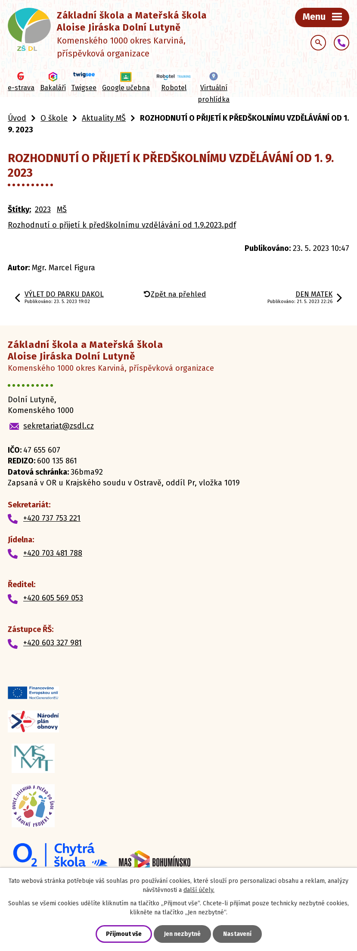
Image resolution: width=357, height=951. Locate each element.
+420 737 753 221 (52, 518)
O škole (54, 118)
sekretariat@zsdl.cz (58, 426)
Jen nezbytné (182, 934)
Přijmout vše (124, 934)
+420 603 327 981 (52, 643)
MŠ (62, 209)
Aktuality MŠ (104, 118)
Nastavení (237, 934)
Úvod (17, 118)
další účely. (198, 890)
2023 (43, 209)
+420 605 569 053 (53, 598)
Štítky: (19, 209)
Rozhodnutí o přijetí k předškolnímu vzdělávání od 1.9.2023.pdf (122, 225)
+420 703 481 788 (52, 553)
